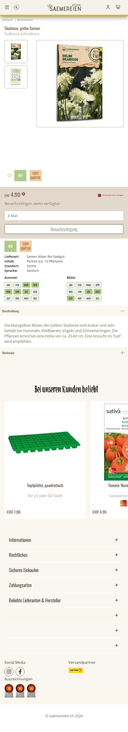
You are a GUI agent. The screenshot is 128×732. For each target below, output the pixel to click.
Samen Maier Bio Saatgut (46, 256)
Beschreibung (64, 311)
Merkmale (64, 353)
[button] (108, 7)
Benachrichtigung (64, 229)
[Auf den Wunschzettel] (9, 176)
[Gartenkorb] (118, 7)
